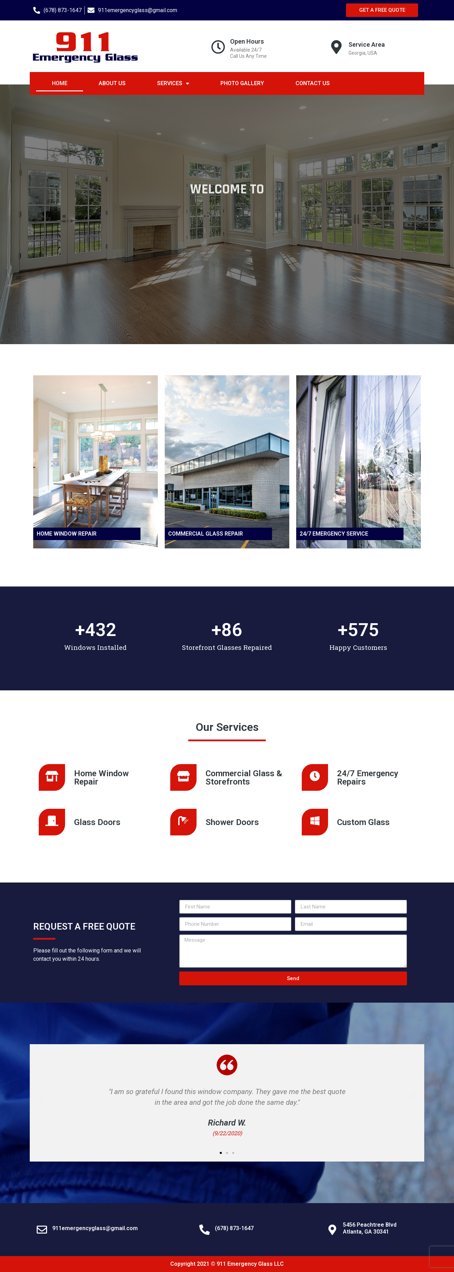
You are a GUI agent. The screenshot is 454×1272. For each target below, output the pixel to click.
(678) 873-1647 (234, 1228)
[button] (40, 1096)
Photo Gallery (242, 83)
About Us (112, 83)
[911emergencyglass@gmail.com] (42, 1230)
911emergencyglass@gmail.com (95, 1228)
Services (173, 83)
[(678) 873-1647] (204, 1230)
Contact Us (313, 83)
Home (59, 83)
